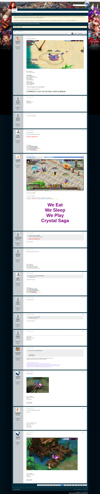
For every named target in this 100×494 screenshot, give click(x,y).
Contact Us (79, 489)
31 (67, 485)
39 (78, 485)
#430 (83, 314)
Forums (14, 9)
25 (51, 485)
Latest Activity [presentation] (20, 31)
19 (45, 485)
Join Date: (17, 46)
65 (81, 485)
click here (64, 20)
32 (70, 485)
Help (75, 489)
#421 (83, 36)
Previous (39, 485)
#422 (83, 97)
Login (86, 0)
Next (85, 485)
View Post (39, 235)
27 (56, 485)
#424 (83, 130)
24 (48, 485)
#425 (83, 155)
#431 (83, 331)
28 (59, 485)
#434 (83, 408)
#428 (83, 273)
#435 (83, 432)
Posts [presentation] (15, 31)
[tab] (15, 31)
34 (75, 485)
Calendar (14, 11)
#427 (83, 249)
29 (62, 485)
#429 (83, 297)
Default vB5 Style (17, 489)
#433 (83, 371)
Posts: (17, 48)
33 (73, 485)
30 (64, 485)
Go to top (85, 489)
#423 (83, 113)
